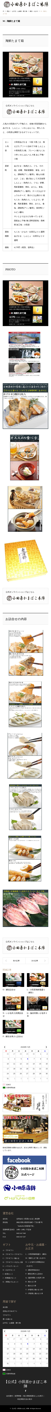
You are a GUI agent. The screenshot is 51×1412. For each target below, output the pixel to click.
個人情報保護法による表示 (33, 1396)
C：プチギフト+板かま (11, 1258)
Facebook (26, 1391)
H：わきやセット (9, 1270)
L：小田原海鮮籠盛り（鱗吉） (36, 1254)
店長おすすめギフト (10, 1311)
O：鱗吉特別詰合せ (32, 1270)
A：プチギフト (8, 1250)
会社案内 (9, 1396)
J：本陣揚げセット (9, 1278)
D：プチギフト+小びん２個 (13, 1262)
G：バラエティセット (11, 1266)
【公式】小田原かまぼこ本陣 (20, 1408)
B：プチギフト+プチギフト (13, 1254)
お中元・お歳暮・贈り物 (12, 1323)
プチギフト (7, 1315)
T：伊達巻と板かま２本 (34, 1290)
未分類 (5, 1307)
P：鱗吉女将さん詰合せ (34, 1274)
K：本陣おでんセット (11, 1282)
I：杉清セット (8, 1274)
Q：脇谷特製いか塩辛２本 (35, 1278)
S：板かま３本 (30, 1286)
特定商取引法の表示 (24, 1399)
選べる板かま (8, 1319)
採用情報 (18, 1396)
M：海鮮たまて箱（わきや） (36, 1258)
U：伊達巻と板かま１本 (34, 1293)
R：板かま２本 (30, 1282)
